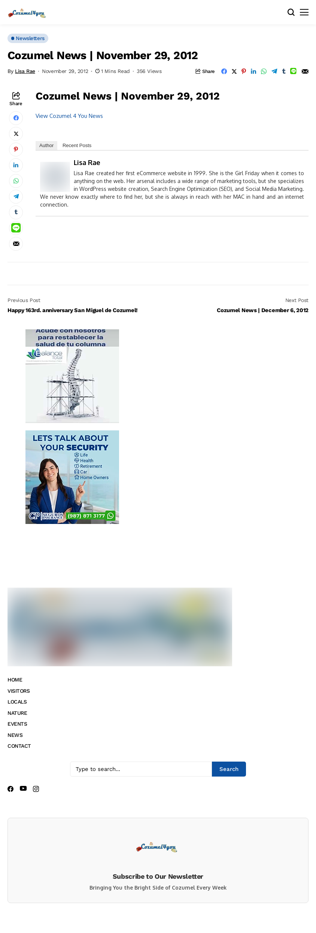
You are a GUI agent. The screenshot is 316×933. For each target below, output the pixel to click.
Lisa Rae (25, 71)
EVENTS (17, 724)
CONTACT (19, 746)
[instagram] (36, 789)
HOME (14, 680)
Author (46, 145)
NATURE (17, 713)
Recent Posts (77, 145)
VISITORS (18, 691)
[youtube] (23, 788)
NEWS (14, 735)
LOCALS (17, 702)
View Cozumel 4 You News (69, 115)
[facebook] (10, 789)
